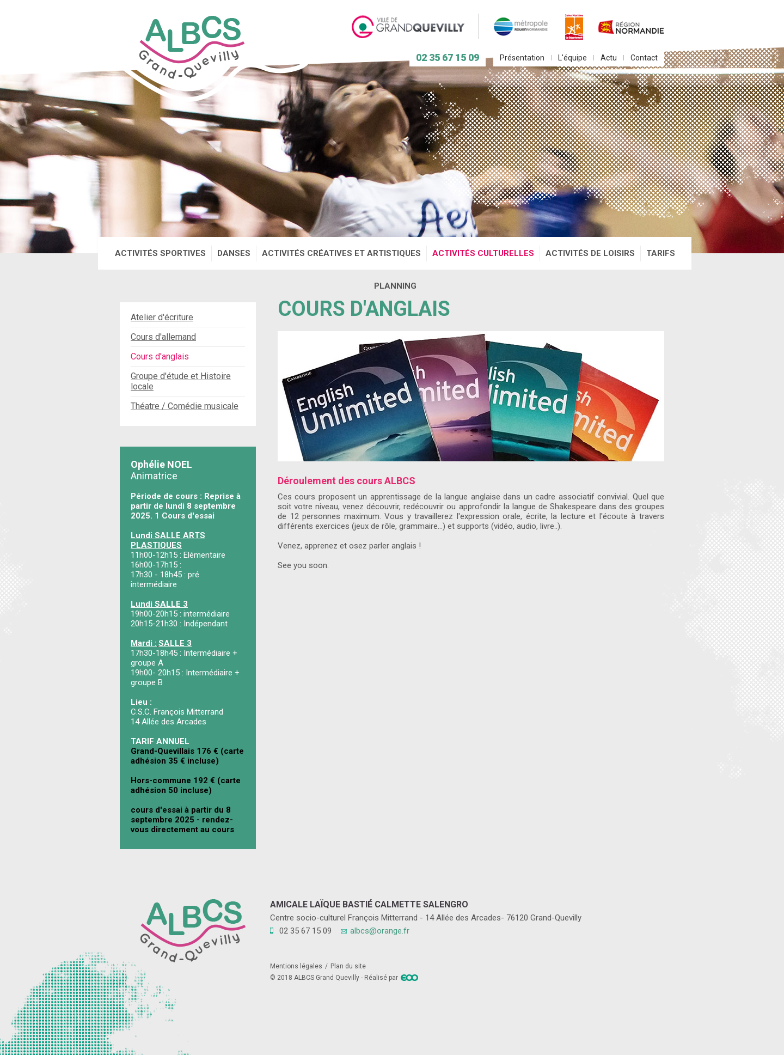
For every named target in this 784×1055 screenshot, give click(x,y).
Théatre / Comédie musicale (184, 406)
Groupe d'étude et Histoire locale (181, 381)
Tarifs (660, 253)
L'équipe (572, 57)
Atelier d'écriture (162, 317)
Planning (395, 286)
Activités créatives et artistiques (341, 253)
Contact (644, 57)
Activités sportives (160, 253)
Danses (233, 253)
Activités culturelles (483, 253)
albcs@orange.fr (379, 931)
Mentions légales (296, 966)
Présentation (522, 57)
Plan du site (348, 966)
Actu (609, 57)
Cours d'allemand (163, 337)
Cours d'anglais (160, 356)
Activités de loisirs (590, 253)
